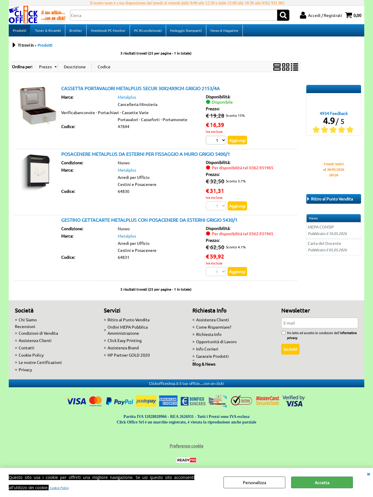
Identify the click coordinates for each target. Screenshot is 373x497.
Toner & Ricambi (48, 31)
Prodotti (19, 31)
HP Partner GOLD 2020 (129, 357)
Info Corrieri (207, 350)
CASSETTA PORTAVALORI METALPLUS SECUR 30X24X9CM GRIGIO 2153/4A (140, 90)
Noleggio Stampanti (185, 31)
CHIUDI (368, 474)
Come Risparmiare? (213, 329)
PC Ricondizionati (147, 31)
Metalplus (127, 98)
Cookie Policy (59, 487)
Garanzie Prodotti (212, 358)
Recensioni (25, 328)
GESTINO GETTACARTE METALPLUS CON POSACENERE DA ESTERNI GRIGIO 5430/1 (149, 221)
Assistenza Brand (123, 349)
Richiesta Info (208, 336)
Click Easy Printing (125, 342)
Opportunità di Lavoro (216, 343)
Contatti (26, 349)
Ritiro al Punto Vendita (128, 321)
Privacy (25, 371)
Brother (75, 31)
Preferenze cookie (186, 447)
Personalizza (254, 482)
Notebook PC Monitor (107, 31)
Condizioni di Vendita (38, 335)
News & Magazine (223, 31)
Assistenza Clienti (35, 342)
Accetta (322, 482)
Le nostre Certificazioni (40, 364)
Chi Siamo (28, 321)
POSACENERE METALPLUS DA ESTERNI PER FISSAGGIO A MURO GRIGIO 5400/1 (145, 156)
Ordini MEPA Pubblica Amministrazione (128, 332)
